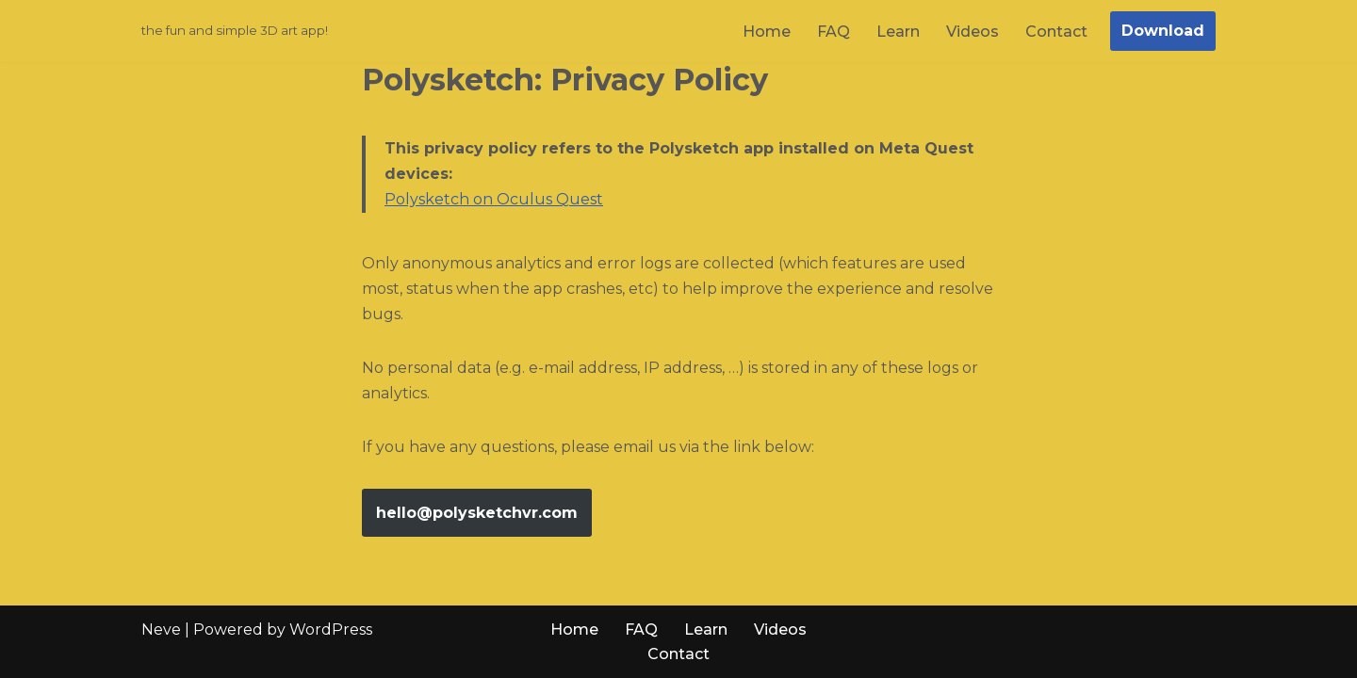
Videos (972, 31)
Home (767, 31)
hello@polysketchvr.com (477, 513)
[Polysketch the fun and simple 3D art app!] (234, 30)
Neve (161, 629)
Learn (898, 31)
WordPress (330, 629)
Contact (1056, 31)
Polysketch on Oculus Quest (493, 199)
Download (1162, 31)
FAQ (833, 31)
